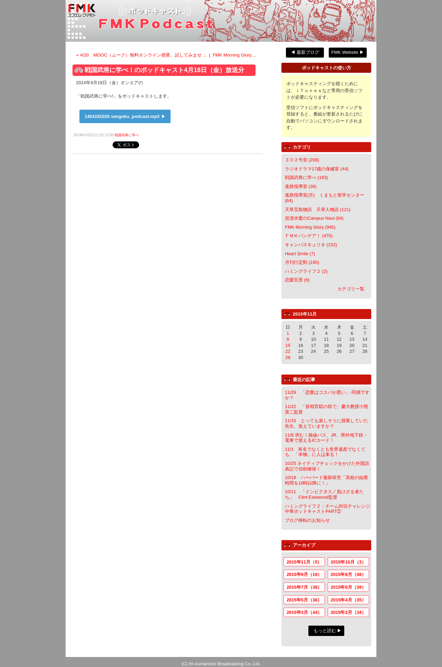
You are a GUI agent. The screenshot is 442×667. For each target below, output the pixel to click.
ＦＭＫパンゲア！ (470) (309, 235)
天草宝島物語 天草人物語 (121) (317, 209)
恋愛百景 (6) (297, 279)
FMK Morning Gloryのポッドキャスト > (252, 55)
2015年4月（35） (348, 600)
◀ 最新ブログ (305, 52)
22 (287, 351)
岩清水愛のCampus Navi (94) (314, 218)
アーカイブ (304, 545)
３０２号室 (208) (302, 159)
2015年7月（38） (304, 587)
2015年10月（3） (348, 562)
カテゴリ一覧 (350, 288)
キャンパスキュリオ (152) (311, 244)
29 (287, 357)
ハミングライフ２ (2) (306, 271)
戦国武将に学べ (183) (306, 177)
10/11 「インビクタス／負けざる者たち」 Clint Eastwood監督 (324, 494)
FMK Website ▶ (348, 52)
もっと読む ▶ (328, 630)
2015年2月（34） (348, 612)
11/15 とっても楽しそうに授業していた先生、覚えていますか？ (326, 423)
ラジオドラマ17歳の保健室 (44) (316, 168)
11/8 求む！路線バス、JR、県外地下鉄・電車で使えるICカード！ (326, 437)
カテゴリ (302, 147)
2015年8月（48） (348, 574)
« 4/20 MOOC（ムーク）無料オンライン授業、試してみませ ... (142, 55)
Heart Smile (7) (300, 253)
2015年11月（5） (304, 562)
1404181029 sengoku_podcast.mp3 (122, 116)
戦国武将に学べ (127, 135)
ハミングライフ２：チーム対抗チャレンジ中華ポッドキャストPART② (327, 509)
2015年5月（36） (304, 600)
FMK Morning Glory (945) (310, 227)
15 (287, 345)
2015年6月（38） (348, 587)
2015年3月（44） (304, 612)
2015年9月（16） (304, 574)
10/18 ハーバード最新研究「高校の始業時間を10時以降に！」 (326, 480)
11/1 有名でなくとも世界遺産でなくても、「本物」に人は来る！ (325, 452)
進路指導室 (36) (301, 186)
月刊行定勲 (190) (302, 262)
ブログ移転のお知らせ (307, 520)
